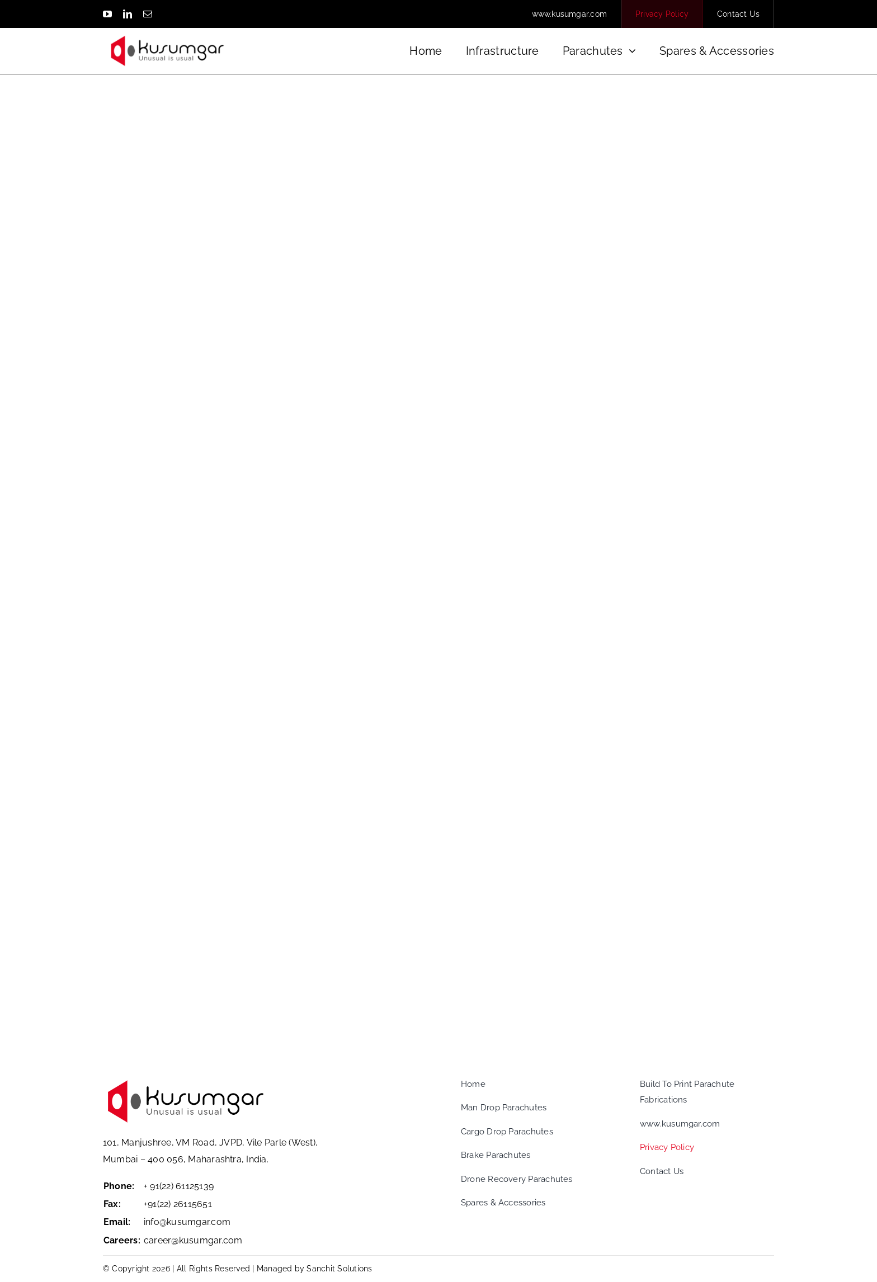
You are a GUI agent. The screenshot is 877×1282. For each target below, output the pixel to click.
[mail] (147, 14)
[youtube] (107, 14)
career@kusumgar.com (193, 1240)
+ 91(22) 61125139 (179, 1186)
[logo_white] (167, 32)
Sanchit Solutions (339, 1268)
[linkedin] (127, 14)
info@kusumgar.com (187, 1222)
